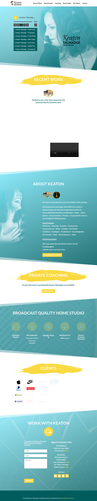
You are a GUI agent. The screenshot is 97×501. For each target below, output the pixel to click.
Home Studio (67, 3)
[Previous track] (15, 25)
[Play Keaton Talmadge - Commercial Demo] (16, 18)
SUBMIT (29, 481)
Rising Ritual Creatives (67, 498)
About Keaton (48, 3)
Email (66, 451)
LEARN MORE (48, 291)
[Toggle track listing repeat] (27, 25)
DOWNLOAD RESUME (52, 255)
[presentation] (36, 476)
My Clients (76, 3)
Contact (84, 3)
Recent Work (37, 3)
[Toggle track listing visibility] (35, 25)
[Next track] (18, 25)
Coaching (58, 3)
